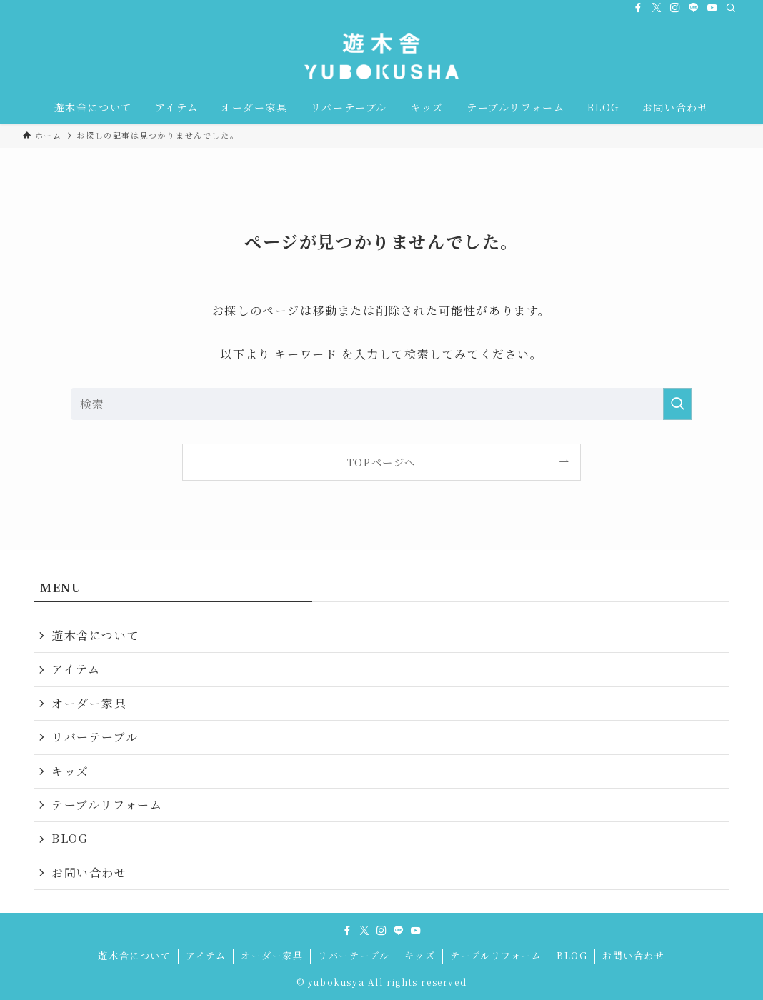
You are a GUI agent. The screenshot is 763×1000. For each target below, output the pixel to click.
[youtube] (712, 8)
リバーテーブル (94, 737)
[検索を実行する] (677, 404)
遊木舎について (95, 635)
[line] (693, 8)
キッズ (70, 771)
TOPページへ (381, 461)
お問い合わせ (89, 872)
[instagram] (675, 8)
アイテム (75, 669)
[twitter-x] (656, 8)
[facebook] (638, 8)
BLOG (69, 838)
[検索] (731, 8)
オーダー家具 (89, 703)
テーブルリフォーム (106, 804)
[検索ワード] (381, 404)
